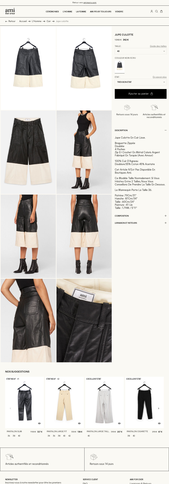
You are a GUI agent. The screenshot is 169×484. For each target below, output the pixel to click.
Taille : (118, 46)
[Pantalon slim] (24, 409)
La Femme (81, 11)
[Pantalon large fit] (64, 409)
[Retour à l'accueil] (10, 11)
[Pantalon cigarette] (144, 409)
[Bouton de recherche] (156, 11)
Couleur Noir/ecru (125, 58)
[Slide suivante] (158, 408)
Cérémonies (52, 11)
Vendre (119, 11)
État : (117, 77)
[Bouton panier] (161, 11)
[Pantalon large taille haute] (104, 409)
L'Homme (67, 11)
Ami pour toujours (100, 11)
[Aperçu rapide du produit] (39, 423)
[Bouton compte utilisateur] (151, 11)
